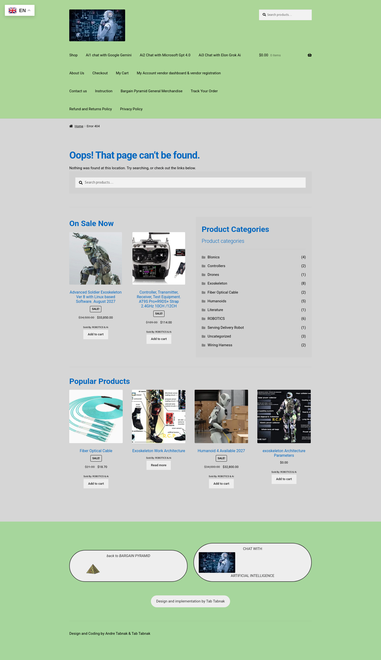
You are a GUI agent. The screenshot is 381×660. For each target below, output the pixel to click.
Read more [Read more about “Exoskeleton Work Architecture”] (158, 465)
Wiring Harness (220, 345)
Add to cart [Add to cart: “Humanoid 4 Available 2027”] (221, 483)
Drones (213, 274)
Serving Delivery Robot (226, 327)
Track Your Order (204, 91)
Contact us (78, 91)
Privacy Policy (131, 109)
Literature (215, 310)
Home (79, 126)
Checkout (100, 73)
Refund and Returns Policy (90, 109)
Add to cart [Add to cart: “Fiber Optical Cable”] (96, 483)
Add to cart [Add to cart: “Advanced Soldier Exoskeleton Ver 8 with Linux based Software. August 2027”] (96, 334)
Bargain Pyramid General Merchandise (151, 91)
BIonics (214, 257)
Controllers (216, 266)
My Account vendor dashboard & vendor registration (179, 73)
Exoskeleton (217, 283)
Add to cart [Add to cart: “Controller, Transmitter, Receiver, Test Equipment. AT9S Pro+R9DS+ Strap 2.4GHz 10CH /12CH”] (159, 339)
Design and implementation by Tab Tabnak (190, 601)
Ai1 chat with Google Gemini (108, 55)
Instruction (104, 91)
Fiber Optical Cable (223, 292)
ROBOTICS (216, 318)
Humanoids (217, 301)
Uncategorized (219, 336)
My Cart (122, 73)
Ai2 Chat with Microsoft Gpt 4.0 (165, 55)
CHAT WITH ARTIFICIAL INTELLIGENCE (236, 562)
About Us (76, 73)
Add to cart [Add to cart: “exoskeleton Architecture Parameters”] (284, 479)
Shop (73, 55)
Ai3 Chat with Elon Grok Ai (220, 55)
